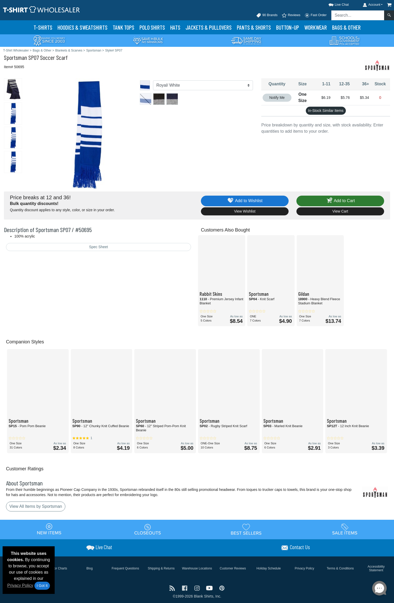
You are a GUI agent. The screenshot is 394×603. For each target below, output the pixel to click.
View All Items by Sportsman (35, 506)
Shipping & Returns (161, 568)
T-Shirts (43, 27)
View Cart (340, 211)
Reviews (291, 15)
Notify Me (277, 97)
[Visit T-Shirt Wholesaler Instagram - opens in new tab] (197, 588)
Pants (254, 27)
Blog (89, 568)
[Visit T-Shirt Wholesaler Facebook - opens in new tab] (185, 588)
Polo (152, 27)
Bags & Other (346, 27)
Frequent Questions (125, 568)
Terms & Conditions (340, 568)
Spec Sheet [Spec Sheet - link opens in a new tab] (98, 247)
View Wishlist (244, 211)
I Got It (42, 585)
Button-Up (287, 27)
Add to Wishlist (245, 200)
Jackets (209, 27)
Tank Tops (123, 27)
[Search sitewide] (357, 15)
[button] (334, 4)
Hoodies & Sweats (82, 27)
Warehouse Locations (197, 568)
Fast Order (315, 15)
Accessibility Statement (376, 568)
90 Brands (266, 15)
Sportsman (15, 57)
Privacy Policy (20, 585)
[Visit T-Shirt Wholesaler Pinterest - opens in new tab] (221, 588)
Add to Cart (340, 200)
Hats (175, 27)
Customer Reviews (233, 568)
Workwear (315, 27)
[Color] (203, 85)
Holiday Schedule (269, 568)
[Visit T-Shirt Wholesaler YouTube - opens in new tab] (210, 588)
